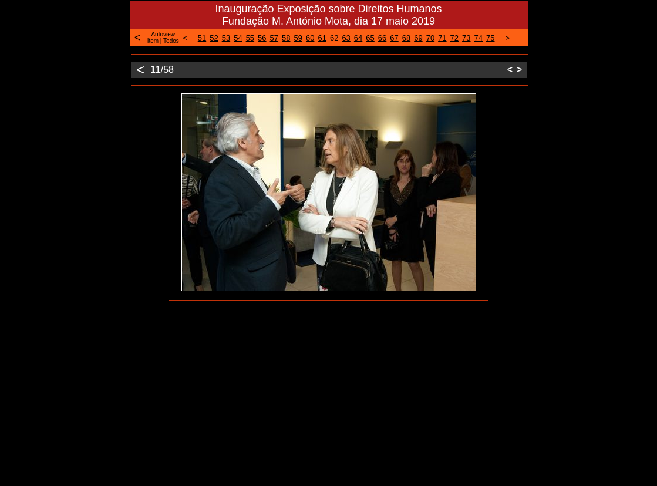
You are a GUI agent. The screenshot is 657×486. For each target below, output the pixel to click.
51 (202, 37)
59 (298, 37)
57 (274, 37)
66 (382, 37)
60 (310, 37)
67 (394, 37)
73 (466, 37)
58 (286, 37)
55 (250, 37)
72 (454, 37)
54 (238, 37)
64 (358, 37)
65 (370, 37)
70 (430, 37)
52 (214, 37)
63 (346, 37)
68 (406, 37)
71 (442, 37)
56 (262, 37)
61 (322, 37)
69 (418, 37)
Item (153, 41)
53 (226, 37)
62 (334, 37)
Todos (171, 41)
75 (490, 37)
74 (478, 37)
